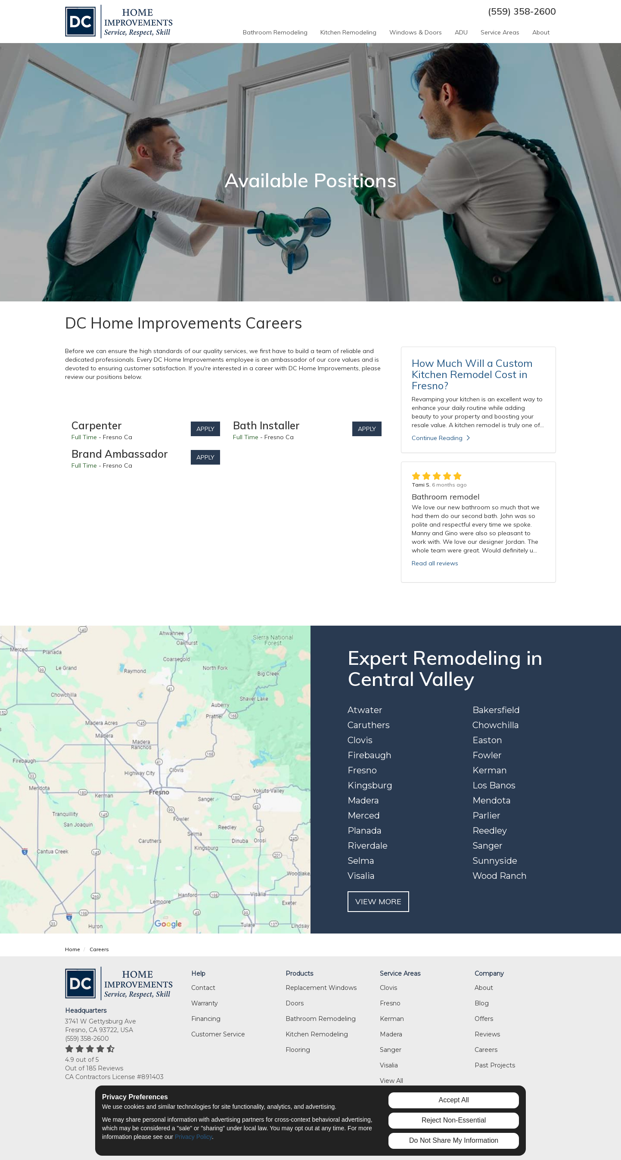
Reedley (489, 830)
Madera (363, 800)
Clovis (360, 740)
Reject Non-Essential (454, 1120)
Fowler (487, 755)
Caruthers (369, 725)
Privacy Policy (193, 1136)
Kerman (489, 770)
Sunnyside (494, 861)
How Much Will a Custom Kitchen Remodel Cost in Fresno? (472, 374)
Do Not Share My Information (453, 1140)
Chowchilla (495, 725)
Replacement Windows (321, 988)
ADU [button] (461, 32)
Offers (484, 1019)
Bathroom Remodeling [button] (275, 32)
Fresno (362, 770)
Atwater (365, 710)
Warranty (204, 1003)
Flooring (298, 1050)
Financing (205, 1019)
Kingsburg (370, 785)
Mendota (491, 800)
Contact (203, 988)
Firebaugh (369, 755)
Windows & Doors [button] (415, 32)
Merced (364, 815)
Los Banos (493, 785)
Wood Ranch (499, 876)
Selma (361, 861)
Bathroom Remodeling (321, 1019)
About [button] (541, 32)
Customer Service (218, 1034)
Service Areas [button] (500, 32)
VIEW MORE (378, 901)
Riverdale (368, 846)
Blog (482, 1003)
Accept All (454, 1100)
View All (391, 1081)
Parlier (486, 815)
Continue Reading (441, 438)
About (484, 988)
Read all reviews (435, 563)
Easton (487, 740)
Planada (365, 830)
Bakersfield (496, 710)
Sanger (487, 846)
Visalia (361, 876)
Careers (486, 1050)
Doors (295, 1003)
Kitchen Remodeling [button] (348, 32)
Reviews (487, 1034)
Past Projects (495, 1065)
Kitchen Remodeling (317, 1034)
